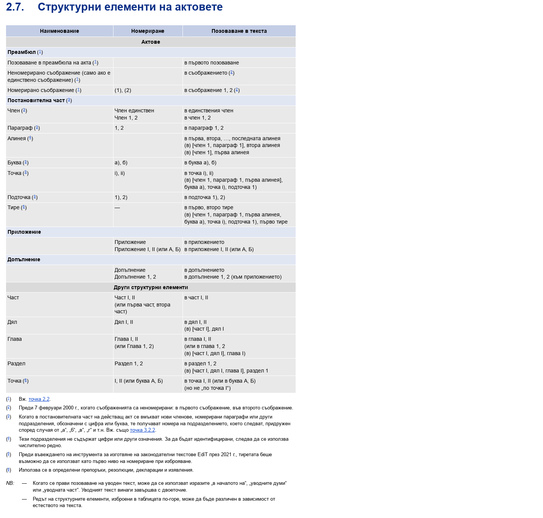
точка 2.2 (39, 399)
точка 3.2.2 (142, 430)
